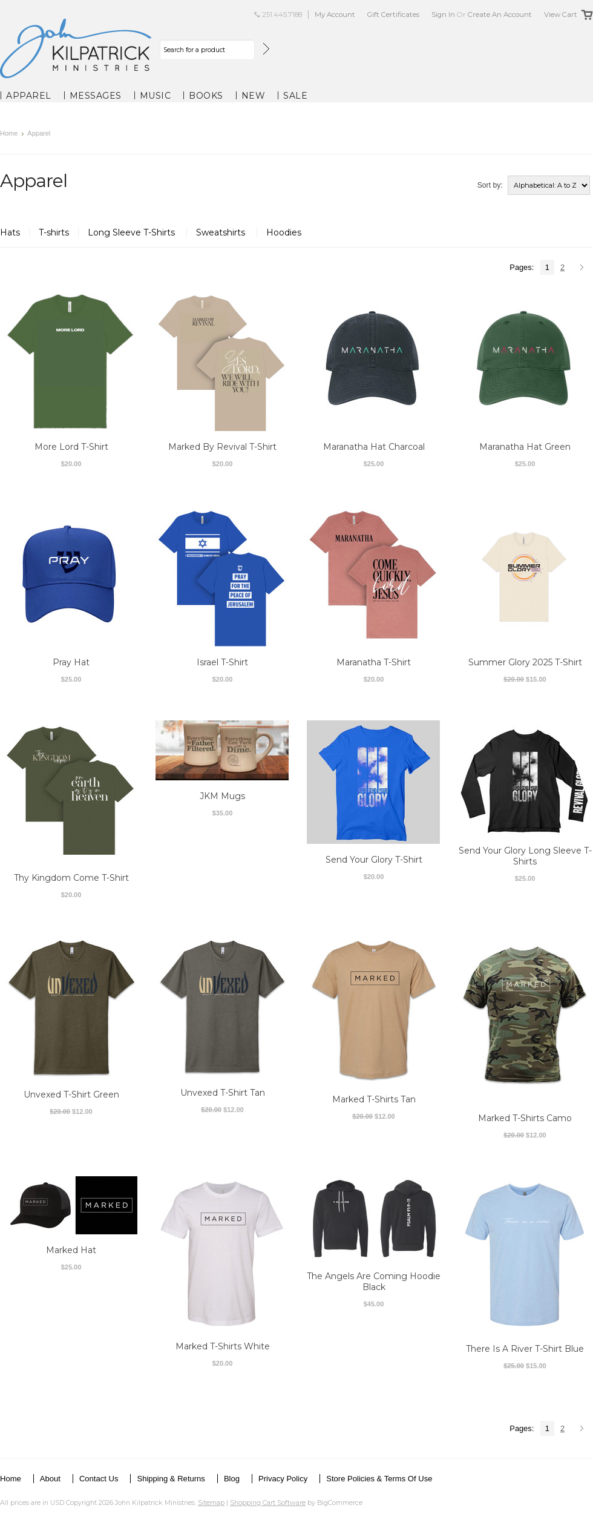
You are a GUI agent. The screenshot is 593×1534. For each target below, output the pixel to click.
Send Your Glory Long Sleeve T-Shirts (525, 856)
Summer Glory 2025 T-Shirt (525, 662)
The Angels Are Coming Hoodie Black (374, 1281)
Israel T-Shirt (222, 662)
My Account (335, 14)
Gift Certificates (393, 14)
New (253, 95)
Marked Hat (71, 1250)
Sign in (443, 14)
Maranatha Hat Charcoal (374, 446)
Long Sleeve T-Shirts (132, 232)
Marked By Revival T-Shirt (222, 446)
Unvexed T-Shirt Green (71, 1094)
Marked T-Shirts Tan (374, 1099)
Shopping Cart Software (268, 1502)
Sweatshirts (221, 232)
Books (206, 95)
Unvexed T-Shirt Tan (222, 1092)
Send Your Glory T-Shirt (374, 859)
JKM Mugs (222, 796)
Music (155, 95)
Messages (96, 95)
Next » (583, 268)
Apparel (28, 95)
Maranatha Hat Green (525, 446)
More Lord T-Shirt (71, 446)
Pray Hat (71, 662)
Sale (295, 95)
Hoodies (283, 232)
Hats (10, 232)
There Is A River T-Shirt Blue (525, 1348)
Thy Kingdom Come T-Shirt (71, 877)
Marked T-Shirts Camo (525, 1118)
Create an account (500, 14)
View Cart (560, 14)
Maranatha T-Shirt (373, 662)
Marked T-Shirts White (222, 1346)
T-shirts (54, 232)
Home (9, 133)
